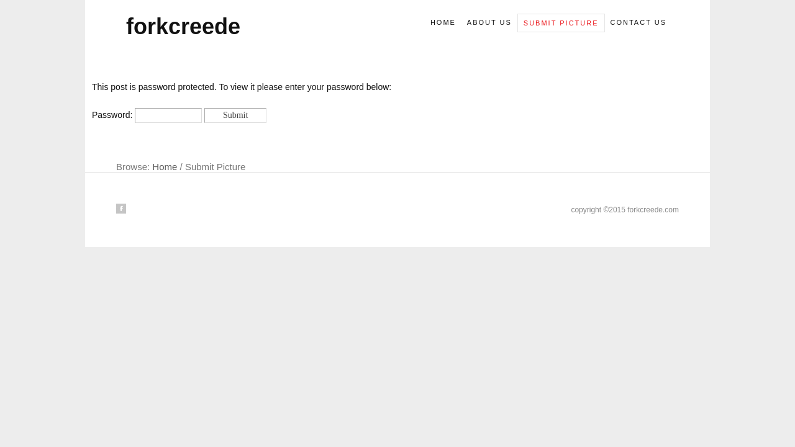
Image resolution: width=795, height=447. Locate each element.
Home (443, 22)
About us (489, 22)
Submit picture (561, 23)
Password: (147, 115)
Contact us (639, 22)
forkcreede (183, 26)
